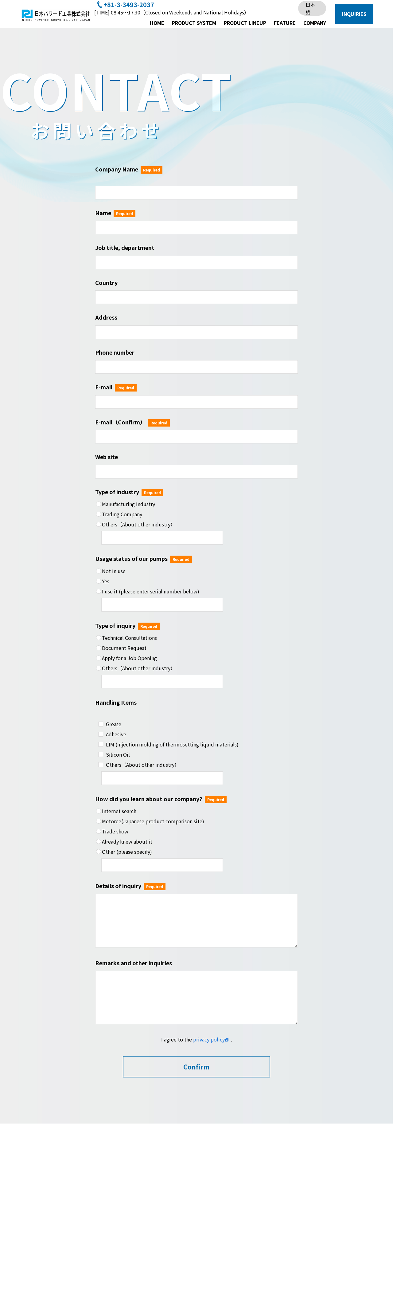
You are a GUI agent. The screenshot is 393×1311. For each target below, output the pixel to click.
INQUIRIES (354, 14)
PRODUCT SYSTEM (194, 22)
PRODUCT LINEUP (245, 22)
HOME (157, 22)
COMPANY (314, 22)
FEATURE (285, 22)
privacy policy (209, 1039)
